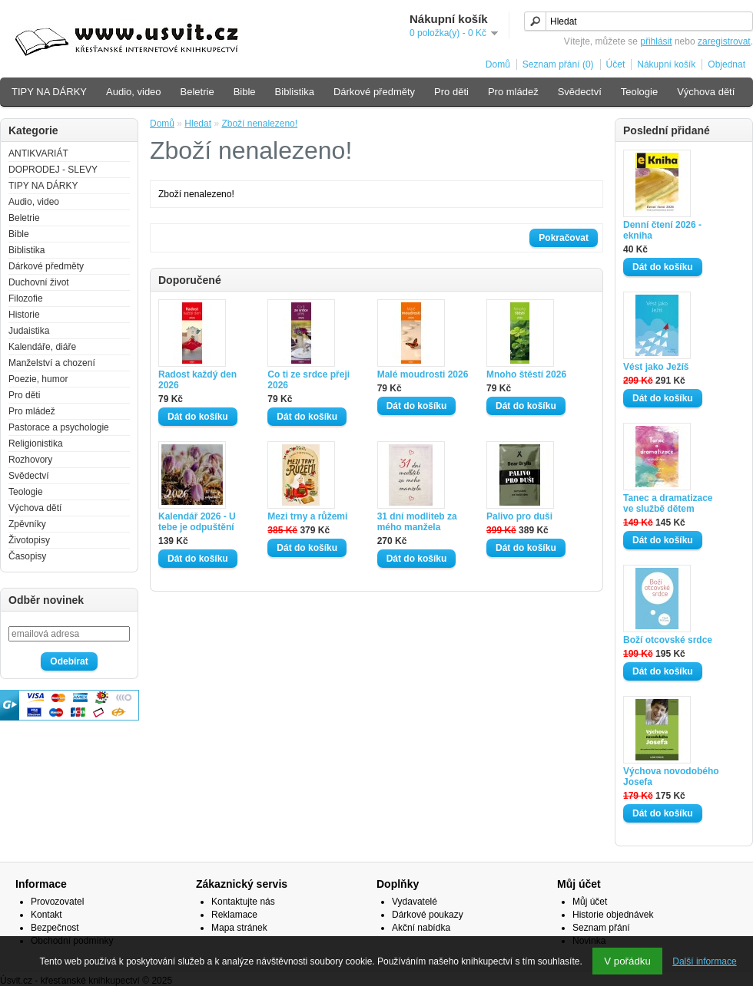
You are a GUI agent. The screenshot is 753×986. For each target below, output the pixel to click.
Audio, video (133, 91)
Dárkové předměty (374, 91)
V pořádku (627, 961)
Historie (24, 314)
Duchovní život (38, 282)
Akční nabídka (421, 927)
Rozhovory (30, 459)
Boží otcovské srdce (667, 640)
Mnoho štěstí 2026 (526, 374)
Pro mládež (513, 91)
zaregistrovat (724, 41)
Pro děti (451, 91)
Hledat (197, 123)
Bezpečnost (55, 927)
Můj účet (589, 901)
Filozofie (25, 298)
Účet (615, 64)
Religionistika (35, 443)
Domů (498, 64)
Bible (245, 91)
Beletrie (197, 91)
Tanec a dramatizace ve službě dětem (668, 503)
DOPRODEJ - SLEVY (53, 169)
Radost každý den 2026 (197, 380)
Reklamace (234, 914)
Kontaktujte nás (243, 901)
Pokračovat (564, 237)
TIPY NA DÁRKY (49, 91)
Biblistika (294, 91)
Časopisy (27, 556)
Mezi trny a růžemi (307, 516)
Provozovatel (57, 901)
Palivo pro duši (519, 516)
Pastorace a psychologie (58, 427)
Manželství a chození (51, 363)
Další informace (704, 961)
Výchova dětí (706, 91)
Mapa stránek (239, 927)
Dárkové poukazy (427, 914)
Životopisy (29, 540)
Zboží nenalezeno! (259, 123)
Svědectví (580, 91)
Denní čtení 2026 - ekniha (662, 230)
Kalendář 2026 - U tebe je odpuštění (197, 522)
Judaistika (28, 330)
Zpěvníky (27, 524)
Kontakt (46, 914)
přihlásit (656, 41)
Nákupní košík (666, 64)
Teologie (639, 91)
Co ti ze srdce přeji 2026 (308, 380)
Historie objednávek (612, 914)
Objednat (726, 64)
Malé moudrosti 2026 (423, 374)
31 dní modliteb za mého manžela (417, 522)
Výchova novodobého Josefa (671, 776)
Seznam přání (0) (558, 64)
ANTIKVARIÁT (38, 153)
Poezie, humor (38, 379)
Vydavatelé (414, 901)
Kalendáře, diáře (42, 346)
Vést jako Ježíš (655, 366)
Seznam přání (601, 927)
